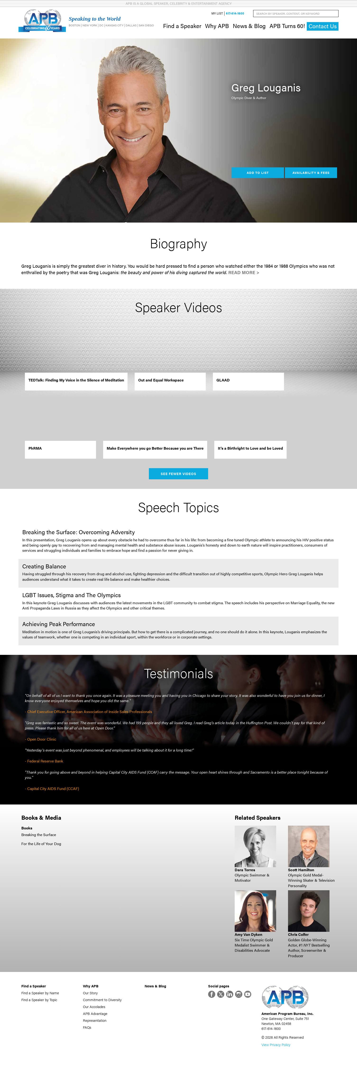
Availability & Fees (311, 172)
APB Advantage (95, 1013)
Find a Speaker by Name (40, 992)
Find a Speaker (182, 26)
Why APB (217, 26)
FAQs (87, 1027)
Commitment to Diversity (102, 999)
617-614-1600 (235, 13)
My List (217, 13)
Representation (94, 1020)
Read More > (243, 272)
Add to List (258, 172)
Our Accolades (94, 1006)
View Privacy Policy (275, 1044)
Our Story (90, 992)
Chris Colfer (298, 934)
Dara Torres (245, 869)
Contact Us (323, 26)
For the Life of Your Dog (41, 843)
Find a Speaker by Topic (39, 999)
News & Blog (249, 26)
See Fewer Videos (179, 473)
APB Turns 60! (287, 26)
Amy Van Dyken (248, 934)
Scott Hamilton (301, 869)
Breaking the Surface (38, 834)
